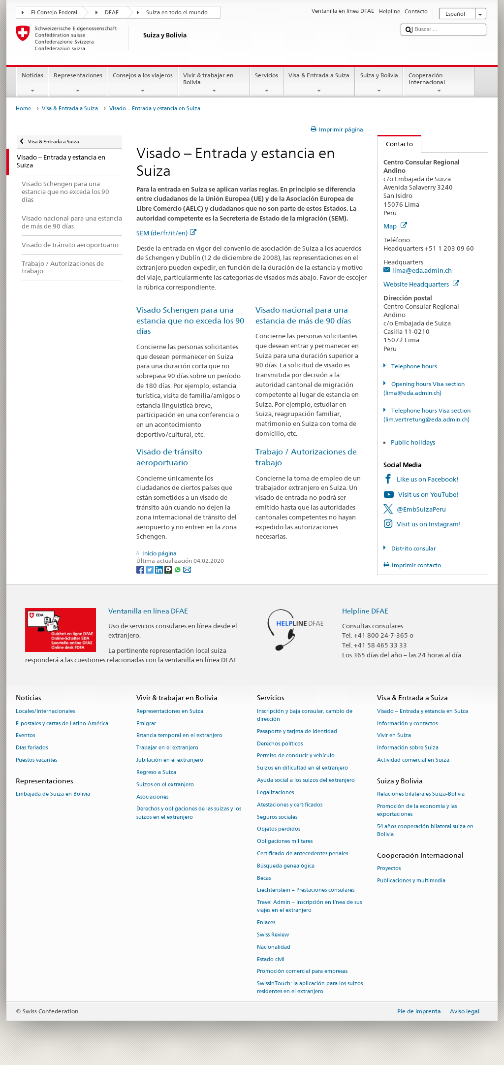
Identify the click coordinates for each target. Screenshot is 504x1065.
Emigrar (146, 723)
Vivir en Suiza (394, 736)
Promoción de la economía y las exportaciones (417, 810)
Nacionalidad (273, 947)
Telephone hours (413, 366)
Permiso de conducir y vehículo (296, 756)
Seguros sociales (277, 817)
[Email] (187, 569)
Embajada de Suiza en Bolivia (53, 794)
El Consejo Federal (54, 12)
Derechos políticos (280, 744)
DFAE (112, 12)
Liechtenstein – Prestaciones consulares (305, 890)
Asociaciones (152, 797)
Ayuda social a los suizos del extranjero (306, 780)
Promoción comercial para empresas (302, 971)
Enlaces (266, 923)
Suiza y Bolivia (379, 83)
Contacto (395, 144)
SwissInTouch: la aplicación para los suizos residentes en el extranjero (310, 988)
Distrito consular (413, 548)
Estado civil (270, 959)
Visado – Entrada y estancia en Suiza (422, 711)
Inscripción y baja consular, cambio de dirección (304, 715)
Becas (264, 878)
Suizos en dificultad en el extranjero (302, 768)
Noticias (32, 83)
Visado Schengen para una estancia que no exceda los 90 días (190, 320)
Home (23, 108)
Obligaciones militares (285, 842)
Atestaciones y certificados (289, 805)
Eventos (25, 736)
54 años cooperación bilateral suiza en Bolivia (425, 830)
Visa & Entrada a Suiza (319, 83)
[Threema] (169, 569)
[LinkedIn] (159, 569)
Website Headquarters (421, 284)
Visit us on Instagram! (429, 524)
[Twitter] (150, 569)
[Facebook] (141, 569)
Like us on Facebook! (427, 479)
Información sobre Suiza (408, 748)
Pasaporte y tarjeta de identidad (297, 731)
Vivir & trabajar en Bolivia (214, 83)
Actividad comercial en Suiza (413, 760)
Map (395, 226)
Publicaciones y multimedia (411, 880)
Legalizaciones (275, 792)
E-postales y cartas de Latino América (62, 723)
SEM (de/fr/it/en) (166, 233)
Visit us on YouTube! (428, 494)
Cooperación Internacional (439, 83)
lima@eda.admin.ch (422, 270)
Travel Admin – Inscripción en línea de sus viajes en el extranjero (309, 907)
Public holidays (413, 442)
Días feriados (32, 748)
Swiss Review (273, 935)
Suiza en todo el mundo (177, 12)
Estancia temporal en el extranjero (179, 736)
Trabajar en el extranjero (167, 748)
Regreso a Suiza (156, 772)
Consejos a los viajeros (142, 83)
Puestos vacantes (36, 760)
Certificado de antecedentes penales (302, 853)
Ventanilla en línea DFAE (148, 611)
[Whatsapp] (178, 569)
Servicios (267, 83)
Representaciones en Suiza (169, 711)
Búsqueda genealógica (286, 866)
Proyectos (389, 869)
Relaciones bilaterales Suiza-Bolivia (421, 794)
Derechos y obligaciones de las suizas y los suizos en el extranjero (188, 813)
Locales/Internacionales (45, 711)
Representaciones (78, 83)
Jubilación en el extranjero (169, 760)
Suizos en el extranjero (165, 784)
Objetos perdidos (278, 829)
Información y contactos (407, 723)
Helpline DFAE (365, 611)
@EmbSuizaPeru (421, 509)
